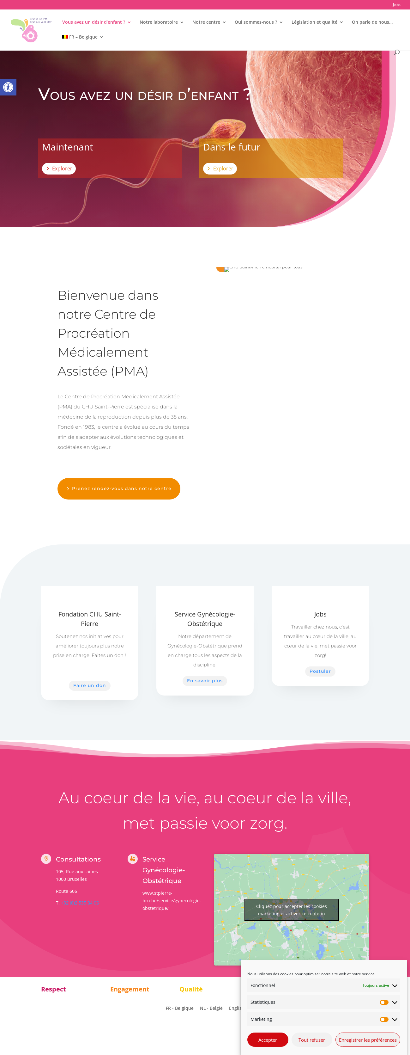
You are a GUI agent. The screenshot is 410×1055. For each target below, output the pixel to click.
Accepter (267, 1045)
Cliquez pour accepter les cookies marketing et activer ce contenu (291, 910)
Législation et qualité (314, 22)
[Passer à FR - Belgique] (180, 1008)
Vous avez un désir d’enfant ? (93, 22)
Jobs (397, 5)
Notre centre (206, 22)
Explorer (62, 168)
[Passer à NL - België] (211, 1008)
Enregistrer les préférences (368, 1045)
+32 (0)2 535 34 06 (80, 903)
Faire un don (89, 685)
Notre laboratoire (159, 22)
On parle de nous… (372, 22)
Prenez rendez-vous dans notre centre (122, 488)
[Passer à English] (237, 1008)
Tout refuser (311, 1045)
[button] (8, 87)
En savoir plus (205, 681)
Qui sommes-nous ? (256, 22)
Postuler (320, 671)
